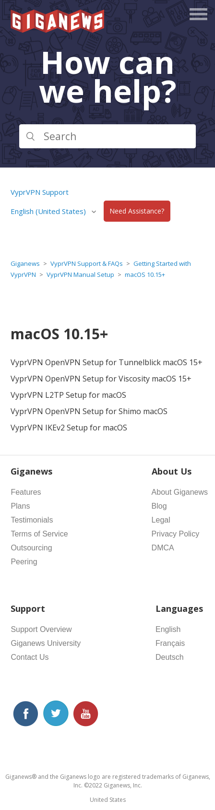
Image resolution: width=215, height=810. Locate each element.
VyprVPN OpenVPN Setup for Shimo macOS (89, 411)
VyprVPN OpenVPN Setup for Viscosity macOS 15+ (101, 378)
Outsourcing (31, 548)
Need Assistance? (136, 211)
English (167, 629)
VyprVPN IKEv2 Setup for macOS (69, 427)
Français (170, 643)
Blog (159, 506)
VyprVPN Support (40, 192)
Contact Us (29, 657)
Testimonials (32, 520)
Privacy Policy (176, 534)
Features (26, 492)
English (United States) (49, 211)
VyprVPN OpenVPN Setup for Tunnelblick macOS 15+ (107, 362)
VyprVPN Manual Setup (80, 274)
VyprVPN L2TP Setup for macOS (68, 395)
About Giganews (180, 492)
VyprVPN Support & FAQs (86, 263)
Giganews (25, 263)
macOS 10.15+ (145, 274)
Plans (20, 506)
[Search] (107, 136)
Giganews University (46, 643)
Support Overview (41, 629)
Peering (24, 562)
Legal (161, 520)
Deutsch (169, 657)
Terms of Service (39, 534)
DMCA (163, 548)
